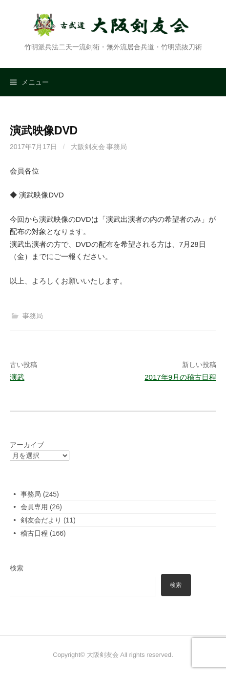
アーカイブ (27, 445)
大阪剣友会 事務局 (99, 147)
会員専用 (34, 507)
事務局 (32, 316)
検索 (16, 568)
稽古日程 (34, 533)
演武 (17, 377)
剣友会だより (41, 520)
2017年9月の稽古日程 (180, 377)
